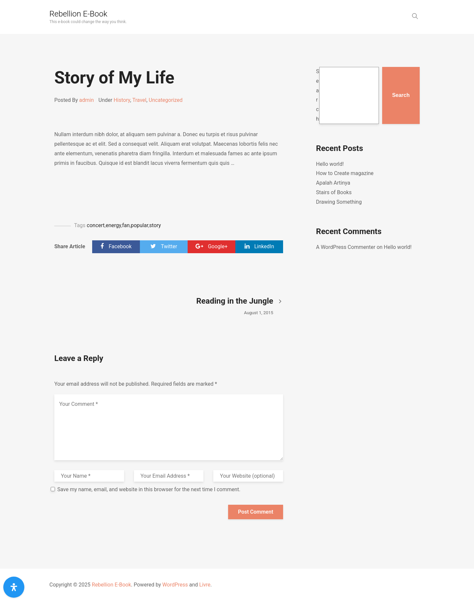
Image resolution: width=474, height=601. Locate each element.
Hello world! (330, 164)
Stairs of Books (334, 192)
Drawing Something (339, 202)
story (155, 225)
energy (113, 225)
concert (96, 225)
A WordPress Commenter (345, 247)
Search (317, 95)
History (122, 100)
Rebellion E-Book (78, 14)
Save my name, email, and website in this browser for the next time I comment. (149, 489)
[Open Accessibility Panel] (13, 587)
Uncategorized (166, 100)
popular (139, 225)
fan (126, 225)
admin (86, 100)
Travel (139, 100)
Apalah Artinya (333, 183)
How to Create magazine (345, 173)
